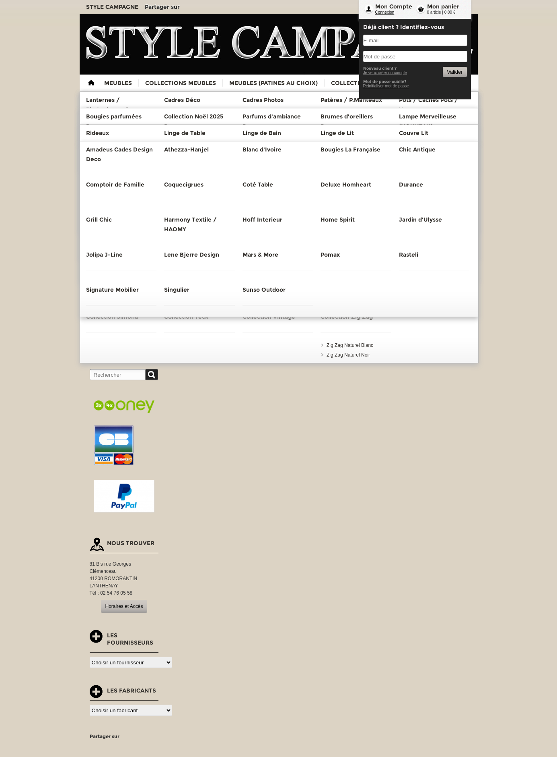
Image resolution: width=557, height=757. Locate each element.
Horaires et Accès (124, 606)
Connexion (385, 12)
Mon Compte (393, 6)
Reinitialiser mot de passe (386, 86)
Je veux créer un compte (385, 73)
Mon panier (443, 6)
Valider (454, 72)
